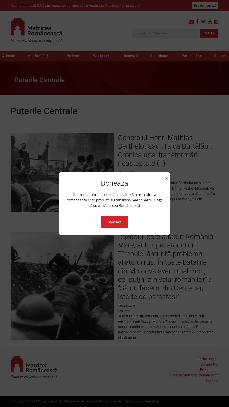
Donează (114, 222)
